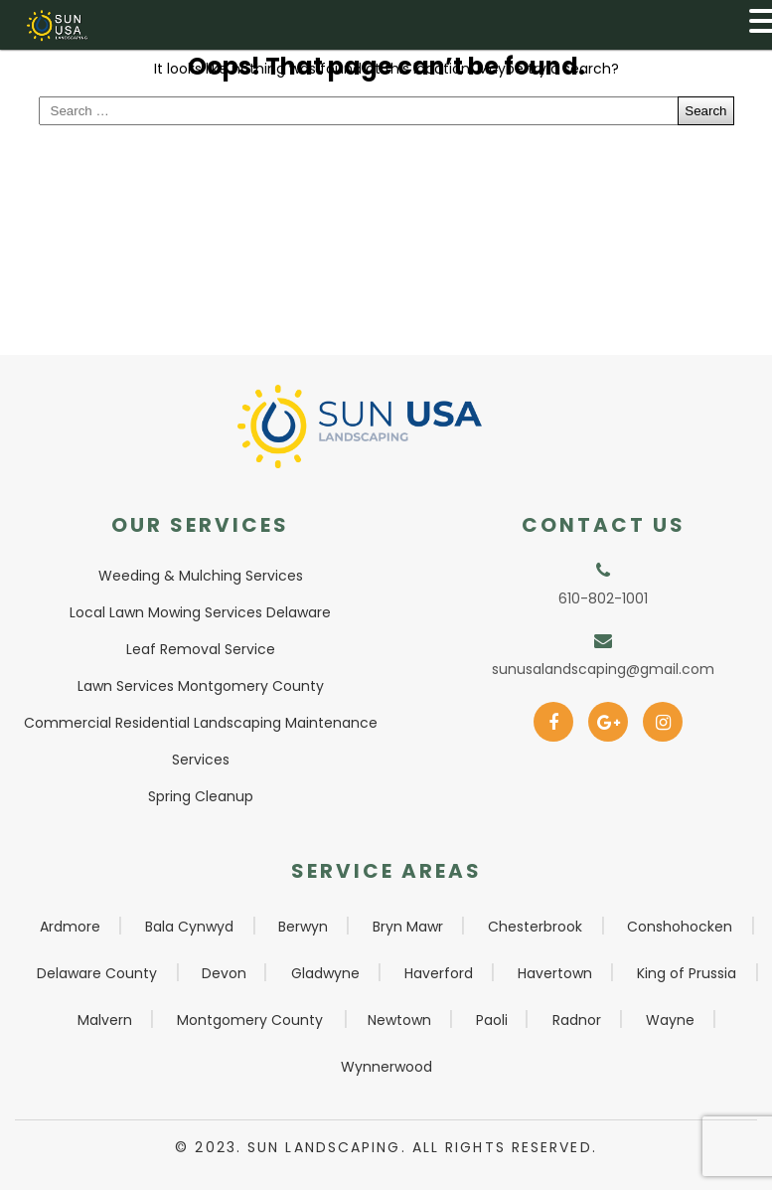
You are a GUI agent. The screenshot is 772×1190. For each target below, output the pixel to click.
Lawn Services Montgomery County (200, 686)
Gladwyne (325, 973)
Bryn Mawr (408, 926)
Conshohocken (679, 926)
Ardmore (70, 926)
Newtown (399, 1020)
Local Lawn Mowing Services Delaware (200, 612)
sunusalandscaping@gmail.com (603, 669)
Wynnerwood (386, 1067)
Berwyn (303, 926)
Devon (224, 973)
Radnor (576, 1020)
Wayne (670, 1020)
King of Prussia (686, 973)
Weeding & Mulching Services (200, 576)
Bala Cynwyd (189, 926)
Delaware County (97, 973)
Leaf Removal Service (200, 649)
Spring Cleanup (200, 796)
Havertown (555, 973)
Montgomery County (250, 1020)
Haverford (438, 973)
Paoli (492, 1020)
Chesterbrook (535, 926)
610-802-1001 (603, 598)
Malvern (104, 1020)
